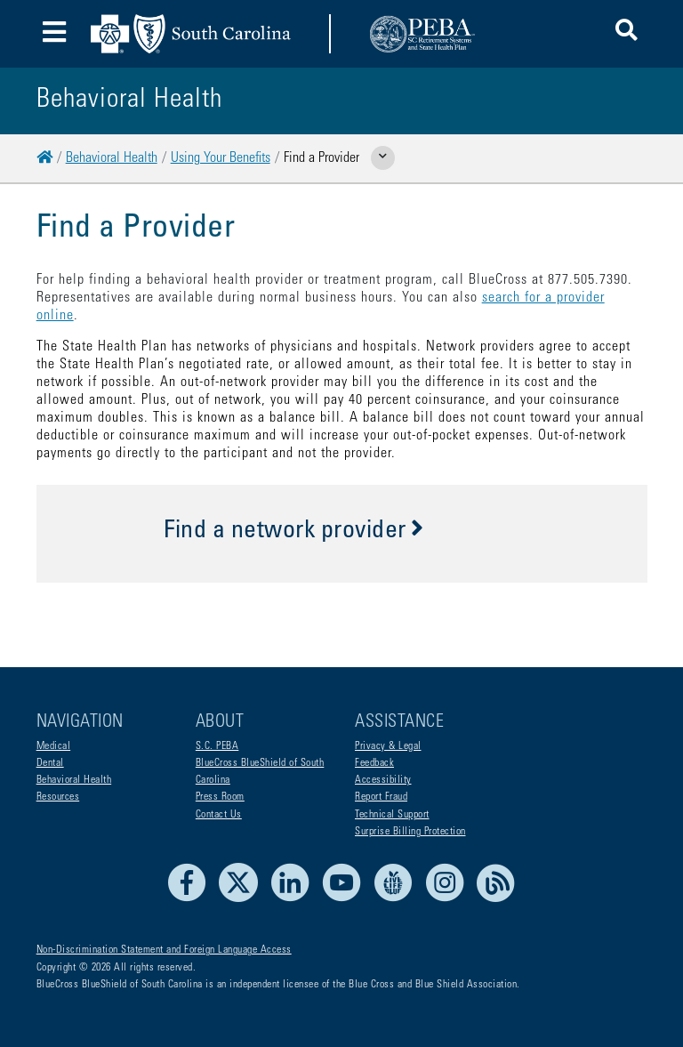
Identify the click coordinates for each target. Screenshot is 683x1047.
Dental (50, 763)
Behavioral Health (111, 158)
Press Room (220, 797)
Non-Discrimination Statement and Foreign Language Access (164, 950)
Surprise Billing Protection (410, 831)
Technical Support (392, 814)
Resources (58, 797)
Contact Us (219, 814)
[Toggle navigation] (54, 34)
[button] (627, 33)
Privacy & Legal (388, 746)
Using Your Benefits (220, 158)
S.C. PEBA (217, 746)
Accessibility (383, 780)
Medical (53, 746)
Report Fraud (381, 797)
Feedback (374, 763)
